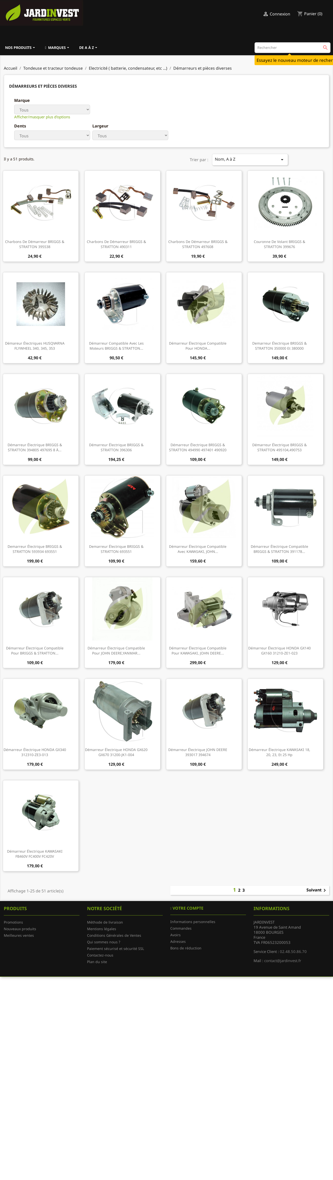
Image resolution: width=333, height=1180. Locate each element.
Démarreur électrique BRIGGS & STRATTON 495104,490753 (279, 447)
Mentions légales (101, 928)
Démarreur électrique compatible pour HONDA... (197, 346)
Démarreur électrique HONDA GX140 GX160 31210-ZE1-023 (279, 650)
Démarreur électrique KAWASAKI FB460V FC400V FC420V (35, 854)
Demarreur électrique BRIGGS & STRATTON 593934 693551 (35, 549)
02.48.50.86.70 (293, 951)
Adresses (178, 941)
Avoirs (175, 934)
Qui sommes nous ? (103, 942)
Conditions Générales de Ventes (114, 935)
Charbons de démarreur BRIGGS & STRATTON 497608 (197, 244)
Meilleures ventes (19, 935)
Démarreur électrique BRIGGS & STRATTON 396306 (116, 447)
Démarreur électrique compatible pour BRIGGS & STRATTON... (35, 650)
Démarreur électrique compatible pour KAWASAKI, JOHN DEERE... (197, 650)
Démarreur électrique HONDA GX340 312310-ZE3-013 (35, 752)
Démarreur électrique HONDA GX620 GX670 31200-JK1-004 (116, 752)
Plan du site (97, 961)
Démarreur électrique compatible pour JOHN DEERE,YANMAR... (116, 650)
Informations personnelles (192, 921)
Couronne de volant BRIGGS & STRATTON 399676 (279, 244)
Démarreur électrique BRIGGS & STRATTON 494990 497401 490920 (197, 447)
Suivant (317, 890)
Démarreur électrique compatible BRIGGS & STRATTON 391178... (279, 549)
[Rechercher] (292, 47)
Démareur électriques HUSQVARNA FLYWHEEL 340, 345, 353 (35, 346)
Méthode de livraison (105, 922)
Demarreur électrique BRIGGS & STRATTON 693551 (116, 549)
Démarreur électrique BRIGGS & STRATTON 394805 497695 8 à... (35, 447)
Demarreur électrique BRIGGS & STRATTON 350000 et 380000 (279, 346)
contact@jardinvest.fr (282, 960)
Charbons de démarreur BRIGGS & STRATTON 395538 (34, 244)
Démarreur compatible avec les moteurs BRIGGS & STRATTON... (116, 346)
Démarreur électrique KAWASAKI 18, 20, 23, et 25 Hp (279, 752)
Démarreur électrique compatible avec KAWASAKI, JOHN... (197, 549)
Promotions (13, 922)
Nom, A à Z (250, 159)
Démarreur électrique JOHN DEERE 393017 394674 (197, 752)
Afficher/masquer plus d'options (42, 116)
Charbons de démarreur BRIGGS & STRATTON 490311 (116, 244)
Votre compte (187, 908)
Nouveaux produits (20, 928)
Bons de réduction (185, 948)
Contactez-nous (100, 955)
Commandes (181, 928)
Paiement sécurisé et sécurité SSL (115, 948)
